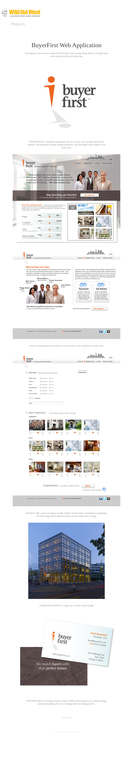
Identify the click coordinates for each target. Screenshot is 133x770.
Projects (18, 24)
